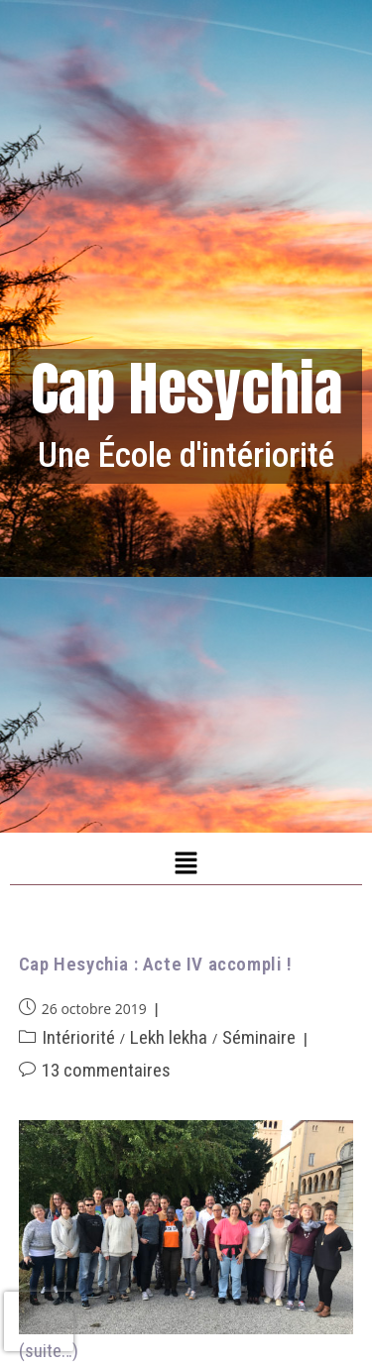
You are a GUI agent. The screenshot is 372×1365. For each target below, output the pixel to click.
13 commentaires (106, 1070)
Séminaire (259, 1037)
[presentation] (38, 1321)
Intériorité (78, 1037)
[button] (185, 863)
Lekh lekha (168, 1037)
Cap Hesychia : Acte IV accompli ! (156, 964)
